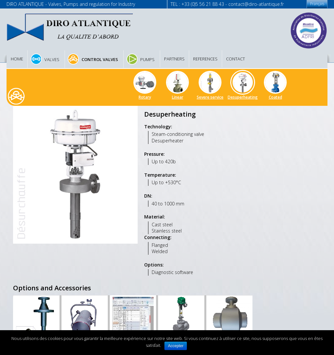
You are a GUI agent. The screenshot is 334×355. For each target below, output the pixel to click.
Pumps (147, 59)
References (205, 59)
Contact (235, 59)
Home (17, 59)
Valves (51, 59)
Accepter (175, 346)
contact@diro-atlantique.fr (256, 4)
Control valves (100, 59)
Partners (174, 59)
